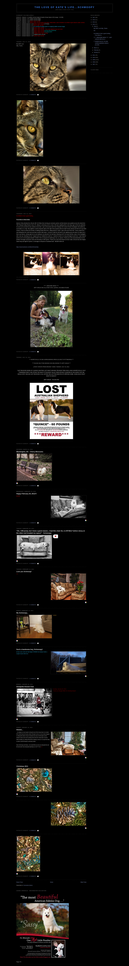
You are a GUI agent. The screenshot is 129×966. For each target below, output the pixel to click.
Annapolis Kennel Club (25, 687)
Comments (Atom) (27, 885)
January (96, 52)
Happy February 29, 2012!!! (26, 494)
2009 (94, 59)
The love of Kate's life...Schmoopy (65, 7)
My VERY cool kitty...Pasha (100, 28)
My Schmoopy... (22, 613)
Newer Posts (19, 882)
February (96, 50)
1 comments (32, 279)
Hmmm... (19, 730)
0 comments (32, 160)
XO (94, 30)
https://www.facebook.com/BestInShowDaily (27, 247)
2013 (94, 22)
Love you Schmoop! (24, 571)
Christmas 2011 (22, 766)
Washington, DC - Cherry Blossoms (29, 452)
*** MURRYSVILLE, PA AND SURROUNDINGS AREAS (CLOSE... (101, 43)
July (95, 26)
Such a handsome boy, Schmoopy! (29, 649)
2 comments (32, 94)
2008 (94, 62)
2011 (94, 55)
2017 (94, 17)
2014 (94, 19)
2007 (94, 64)
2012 (94, 24)
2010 (94, 57)
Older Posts (83, 882)
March (95, 47)
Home (51, 882)
